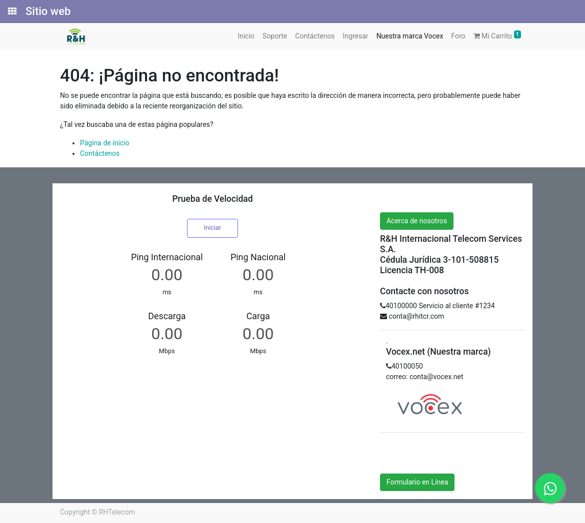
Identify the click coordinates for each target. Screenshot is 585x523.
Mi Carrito (498, 35)
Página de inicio (105, 143)
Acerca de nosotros (416, 221)
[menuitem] (246, 36)
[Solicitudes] (11, 11)
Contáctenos (100, 153)
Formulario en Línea (417, 482)
